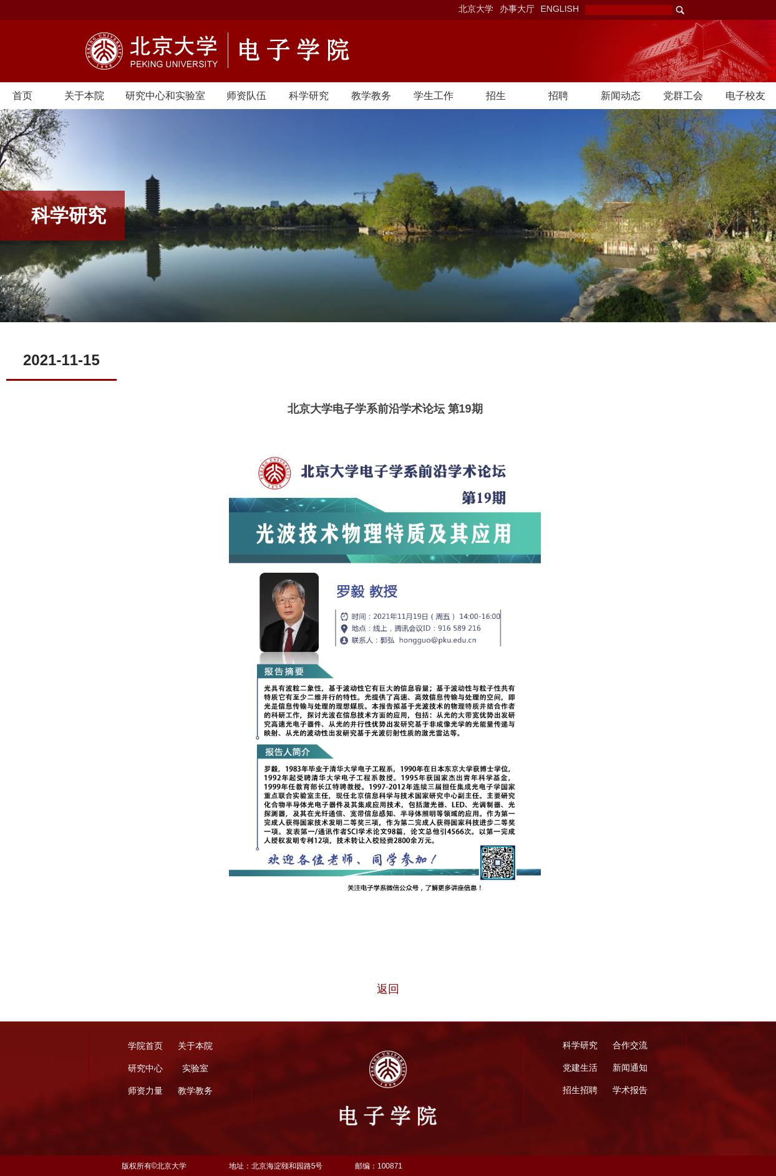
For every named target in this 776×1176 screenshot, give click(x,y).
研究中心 (145, 1068)
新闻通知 (630, 1068)
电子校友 (745, 95)
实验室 (195, 1068)
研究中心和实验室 (165, 95)
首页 (22, 95)
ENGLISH (560, 9)
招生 (496, 95)
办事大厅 (517, 9)
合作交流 (630, 1045)
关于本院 (84, 95)
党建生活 (580, 1068)
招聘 (558, 95)
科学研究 (309, 95)
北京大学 (475, 9)
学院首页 (145, 1046)
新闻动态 (621, 95)
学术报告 (630, 1090)
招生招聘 (580, 1090)
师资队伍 (246, 95)
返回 (388, 989)
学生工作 (433, 95)
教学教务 (371, 95)
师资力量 (145, 1091)
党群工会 (683, 95)
